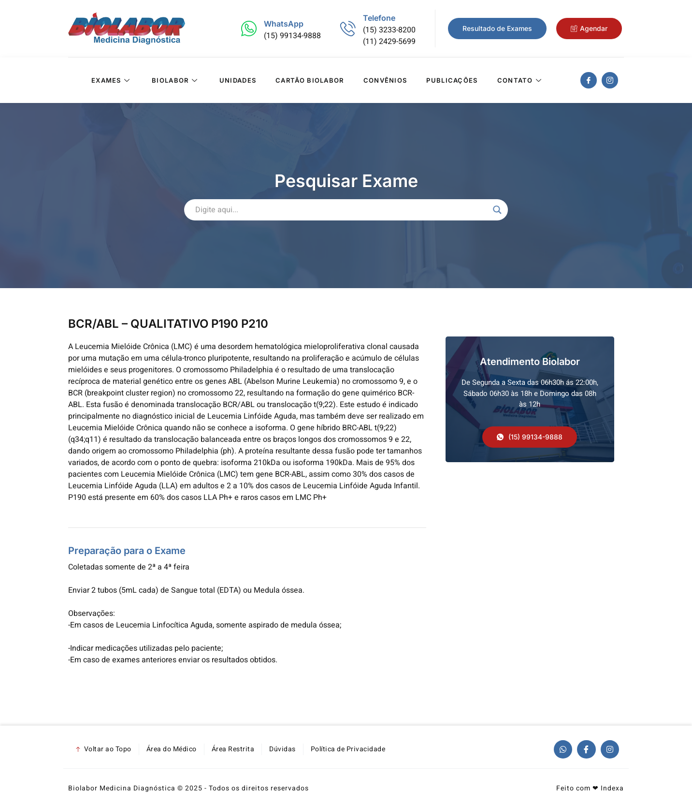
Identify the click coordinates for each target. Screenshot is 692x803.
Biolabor (176, 80)
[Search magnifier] (497, 210)
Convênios (385, 80)
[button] (529, 437)
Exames (111, 80)
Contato (520, 80)
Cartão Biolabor (309, 80)
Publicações (451, 80)
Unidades (237, 80)
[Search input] (341, 210)
